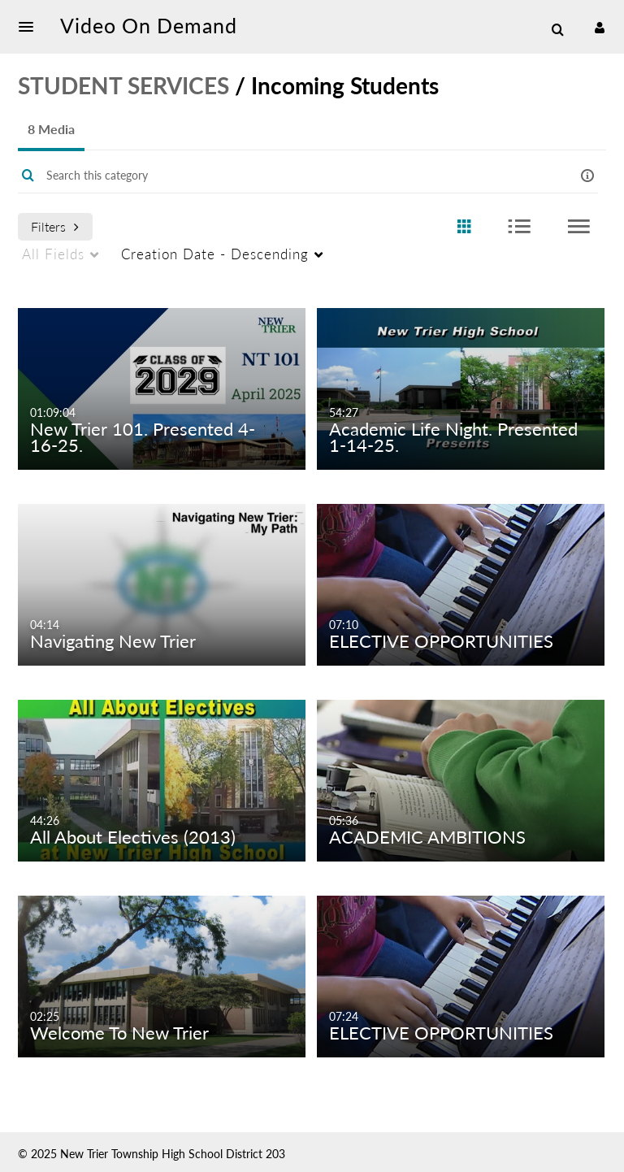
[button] (31, 26)
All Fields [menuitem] (53, 254)
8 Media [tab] (51, 129)
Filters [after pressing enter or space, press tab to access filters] (55, 226)
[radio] (464, 227)
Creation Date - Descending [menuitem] (215, 254)
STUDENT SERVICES (123, 85)
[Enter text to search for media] (287, 175)
